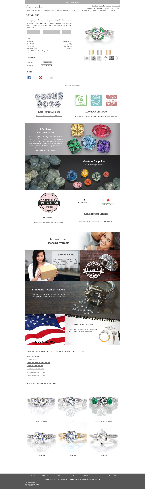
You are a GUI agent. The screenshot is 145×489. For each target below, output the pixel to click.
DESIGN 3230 (103, 456)
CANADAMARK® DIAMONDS (96, 214)
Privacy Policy (97, 479)
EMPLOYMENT (113, 476)
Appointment (116, 6)
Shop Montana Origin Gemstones (94, 165)
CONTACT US (31, 476)
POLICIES (86, 476)
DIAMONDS (75, 11)
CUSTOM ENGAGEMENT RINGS (36, 375)
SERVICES (59, 476)
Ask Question (33, 32)
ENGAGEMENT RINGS (33, 11)
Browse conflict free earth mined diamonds (49, 116)
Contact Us (102, 6)
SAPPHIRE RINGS (32, 360)
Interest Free (58, 239)
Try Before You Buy (51, 32)
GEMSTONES (85, 11)
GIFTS (94, 11)
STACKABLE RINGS (62, 11)
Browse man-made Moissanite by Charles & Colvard (49, 222)
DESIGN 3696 (72, 456)
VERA (72, 421)
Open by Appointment (72, 2)
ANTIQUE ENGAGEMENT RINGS (36, 372)
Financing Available (58, 242)
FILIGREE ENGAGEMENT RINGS (35, 369)
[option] (87, 58)
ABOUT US (45, 476)
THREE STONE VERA (41, 421)
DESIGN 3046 (41, 456)
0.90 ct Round (68, 47)
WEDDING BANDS (48, 11)
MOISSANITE (49, 218)
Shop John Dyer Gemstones (46, 150)
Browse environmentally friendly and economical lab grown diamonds (96, 116)
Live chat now (67, 32)
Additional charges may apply (34, 53)
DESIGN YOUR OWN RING (107, 11)
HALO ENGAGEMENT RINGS (35, 366)
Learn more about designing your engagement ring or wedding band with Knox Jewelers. (83, 330)
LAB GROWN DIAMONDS (96, 112)
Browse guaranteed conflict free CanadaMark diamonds (96, 221)
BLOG (100, 476)
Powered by (72, 85)
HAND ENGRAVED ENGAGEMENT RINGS (38, 363)
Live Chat (95, 6)
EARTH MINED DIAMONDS (49, 112)
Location (108, 6)
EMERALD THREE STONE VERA (103, 421)
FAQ (72, 476)
